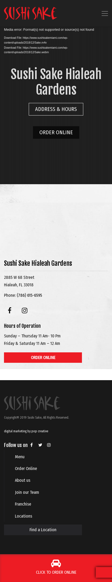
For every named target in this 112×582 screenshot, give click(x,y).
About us (22, 480)
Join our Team (27, 492)
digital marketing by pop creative (26, 431)
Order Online (26, 468)
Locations (23, 516)
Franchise (23, 504)
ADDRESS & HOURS (56, 109)
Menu (19, 456)
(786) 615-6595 (29, 295)
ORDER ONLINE (56, 132)
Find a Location (43, 529)
